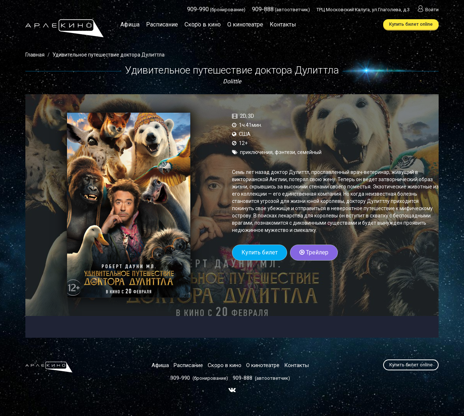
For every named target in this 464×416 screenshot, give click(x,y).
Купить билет (259, 252)
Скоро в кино (203, 24)
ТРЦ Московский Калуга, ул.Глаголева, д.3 (363, 9)
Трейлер (313, 252)
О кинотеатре (245, 24)
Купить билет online (411, 24)
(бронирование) (216, 9)
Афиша (130, 24)
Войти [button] (427, 9)
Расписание (162, 24)
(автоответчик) (281, 9)
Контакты (283, 24)
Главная (35, 55)
